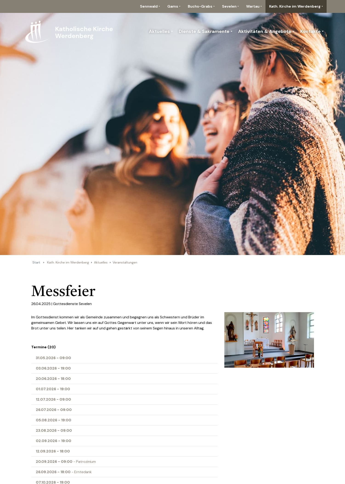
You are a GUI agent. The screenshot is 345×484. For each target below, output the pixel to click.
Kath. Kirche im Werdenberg (295, 6)
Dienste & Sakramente (204, 31)
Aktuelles (159, 31)
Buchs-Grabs (200, 6)
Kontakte (310, 31)
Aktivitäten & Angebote (264, 31)
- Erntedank (64, 471)
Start (36, 262)
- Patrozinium (66, 461)
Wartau (252, 6)
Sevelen (229, 6)
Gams (172, 6)
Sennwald (149, 6)
